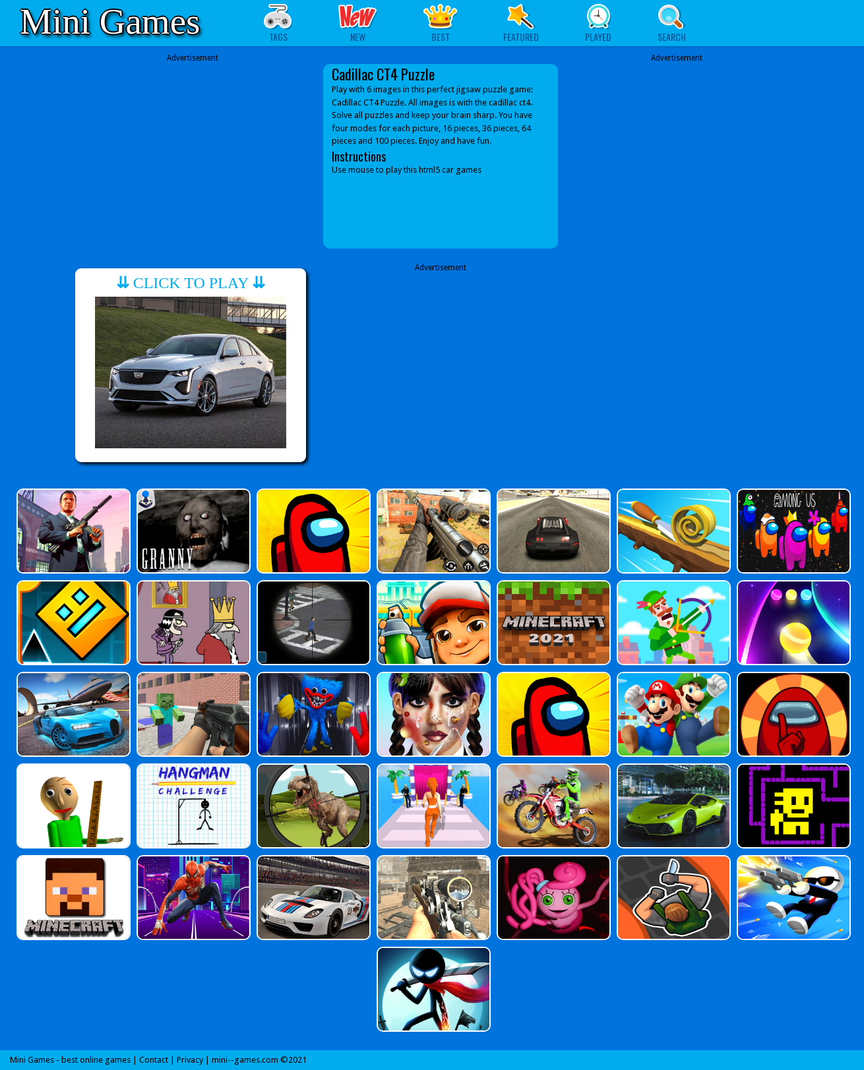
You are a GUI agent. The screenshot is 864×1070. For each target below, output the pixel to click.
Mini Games (110, 21)
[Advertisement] (193, 146)
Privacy (190, 1060)
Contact (153, 1060)
